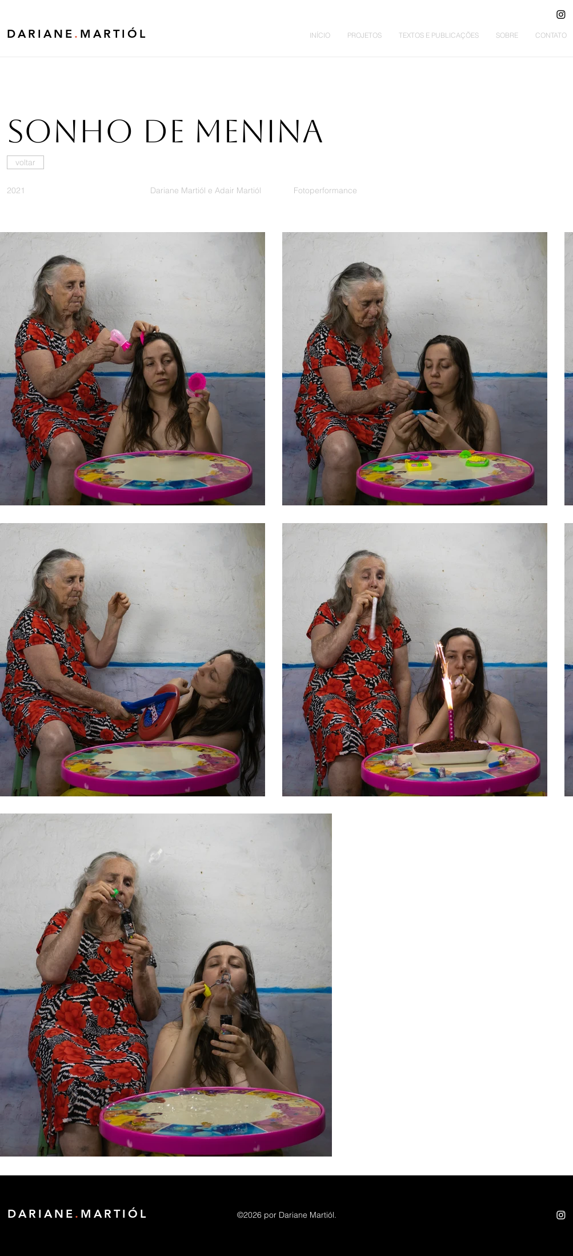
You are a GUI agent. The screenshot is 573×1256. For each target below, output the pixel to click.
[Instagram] (561, 14)
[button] (364, 35)
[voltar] (25, 162)
